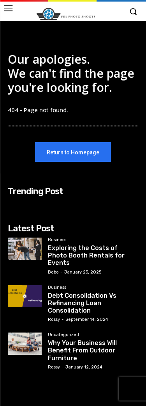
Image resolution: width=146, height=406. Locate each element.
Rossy (54, 319)
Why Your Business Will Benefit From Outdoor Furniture (82, 350)
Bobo (53, 272)
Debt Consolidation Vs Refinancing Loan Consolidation (82, 303)
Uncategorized (63, 335)
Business (57, 240)
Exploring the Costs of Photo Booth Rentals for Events (86, 255)
